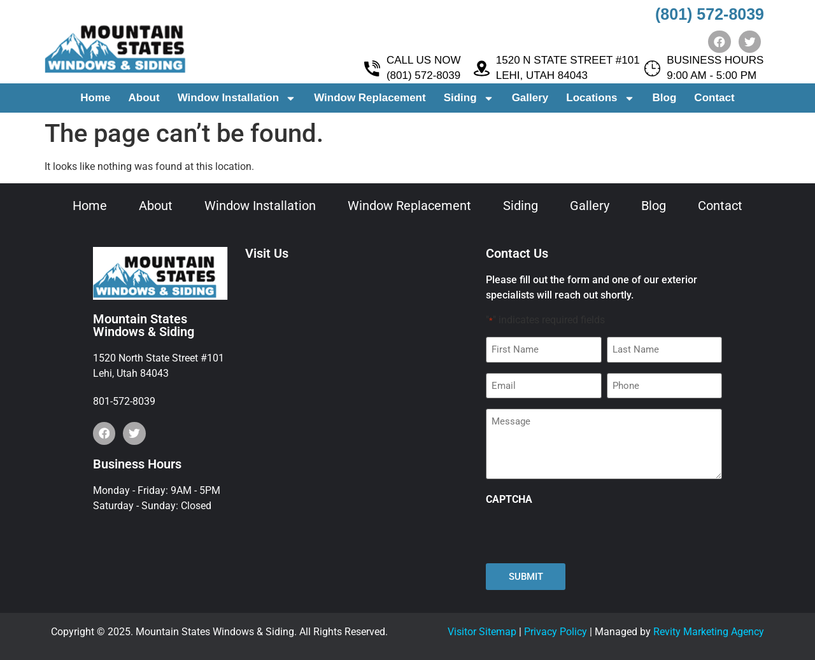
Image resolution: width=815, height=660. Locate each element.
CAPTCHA (509, 500)
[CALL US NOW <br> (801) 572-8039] (372, 69)
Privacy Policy (555, 632)
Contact (714, 98)
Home (95, 98)
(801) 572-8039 (709, 14)
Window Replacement (370, 98)
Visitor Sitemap (482, 632)
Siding (469, 99)
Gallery (530, 98)
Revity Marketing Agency (708, 632)
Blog (665, 98)
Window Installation (237, 99)
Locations (600, 99)
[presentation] (582, 534)
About (144, 98)
